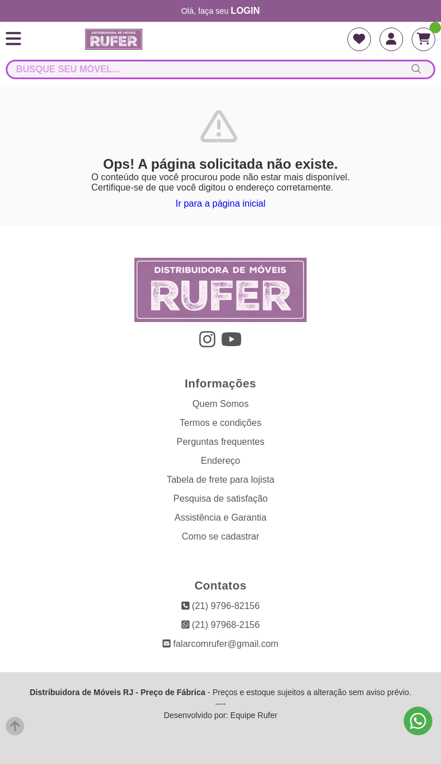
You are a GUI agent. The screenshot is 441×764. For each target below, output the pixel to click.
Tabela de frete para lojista (220, 479)
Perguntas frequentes (221, 442)
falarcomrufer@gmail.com (220, 644)
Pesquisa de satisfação (220, 498)
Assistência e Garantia (220, 517)
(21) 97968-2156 (220, 625)
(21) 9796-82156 (220, 606)
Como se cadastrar (220, 536)
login (245, 10)
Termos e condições (220, 423)
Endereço (221, 461)
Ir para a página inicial (221, 203)
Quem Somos (220, 404)
